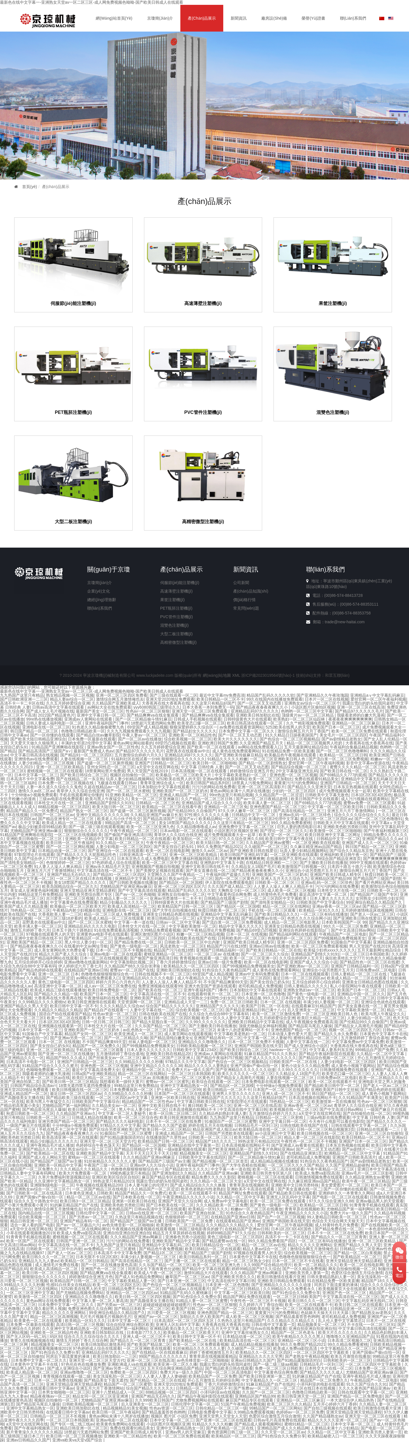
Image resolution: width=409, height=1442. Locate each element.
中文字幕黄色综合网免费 (229, 894)
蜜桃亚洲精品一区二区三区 (167, 954)
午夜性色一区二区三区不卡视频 (309, 1141)
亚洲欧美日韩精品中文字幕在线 (255, 1022)
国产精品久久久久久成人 (321, 1372)
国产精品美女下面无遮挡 (106, 1380)
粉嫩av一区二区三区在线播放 (257, 1209)
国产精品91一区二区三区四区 (86, 755)
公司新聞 (241, 582)
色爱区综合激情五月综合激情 (357, 1272)
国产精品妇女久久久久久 (194, 731)
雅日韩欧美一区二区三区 (209, 1105)
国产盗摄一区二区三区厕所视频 (105, 763)
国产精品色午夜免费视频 (161, 1249)
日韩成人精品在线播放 (92, 1117)
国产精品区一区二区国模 (181, 882)
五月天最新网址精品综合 (306, 747)
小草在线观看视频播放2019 (30, 1233)
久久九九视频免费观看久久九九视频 (138, 731)
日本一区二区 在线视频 (246, 934)
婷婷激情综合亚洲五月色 (252, 771)
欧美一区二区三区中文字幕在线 (170, 862)
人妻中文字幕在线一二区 (152, 1010)
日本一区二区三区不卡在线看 (298, 1261)
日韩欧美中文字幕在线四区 (202, 1157)
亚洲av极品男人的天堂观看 (380, 1201)
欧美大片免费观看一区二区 (83, 1173)
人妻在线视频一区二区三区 (84, 759)
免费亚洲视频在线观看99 (160, 986)
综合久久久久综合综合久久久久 (362, 814)
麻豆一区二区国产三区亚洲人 (168, 1057)
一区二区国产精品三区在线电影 (100, 1189)
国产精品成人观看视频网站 (258, 1424)
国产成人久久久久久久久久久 (270, 1057)
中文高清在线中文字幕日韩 (243, 1109)
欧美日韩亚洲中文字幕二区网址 (333, 834)
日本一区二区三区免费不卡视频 (256, 1041)
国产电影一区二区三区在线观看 (340, 1197)
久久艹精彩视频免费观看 (308, 723)
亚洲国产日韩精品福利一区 (220, 950)
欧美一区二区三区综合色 (136, 1117)
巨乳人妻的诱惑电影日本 (299, 826)
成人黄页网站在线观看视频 (188, 1034)
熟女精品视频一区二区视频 (70, 695)
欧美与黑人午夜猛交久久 (107, 799)
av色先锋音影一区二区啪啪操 (128, 1225)
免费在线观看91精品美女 (317, 779)
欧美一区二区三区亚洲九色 (150, 826)
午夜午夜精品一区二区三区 (134, 830)
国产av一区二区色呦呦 (135, 894)
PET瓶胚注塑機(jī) (73, 412)
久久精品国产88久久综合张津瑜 (132, 966)
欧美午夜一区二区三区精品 (366, 1181)
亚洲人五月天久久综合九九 (284, 878)
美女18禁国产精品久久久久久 (185, 822)
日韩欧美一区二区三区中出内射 (192, 942)
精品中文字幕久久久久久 (240, 926)
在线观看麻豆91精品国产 (313, 1006)
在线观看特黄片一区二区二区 (213, 994)
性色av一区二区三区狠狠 (148, 711)
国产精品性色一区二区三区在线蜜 (369, 962)
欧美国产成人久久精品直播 (24, 906)
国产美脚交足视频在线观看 (159, 870)
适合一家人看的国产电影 (32, 1225)
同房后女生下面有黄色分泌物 (154, 1268)
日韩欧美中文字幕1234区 (195, 1049)
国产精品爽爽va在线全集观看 (153, 715)
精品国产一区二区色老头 (293, 1332)
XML (236, 675)
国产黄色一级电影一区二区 (134, 946)
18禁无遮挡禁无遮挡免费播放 (85, 1085)
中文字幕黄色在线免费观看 (74, 902)
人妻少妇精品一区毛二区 (369, 1018)
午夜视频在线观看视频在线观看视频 (144, 1229)
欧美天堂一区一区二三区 (280, 834)
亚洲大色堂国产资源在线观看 (210, 986)
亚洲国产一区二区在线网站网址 (82, 1229)
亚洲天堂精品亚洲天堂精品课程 (88, 890)
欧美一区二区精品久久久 (381, 1077)
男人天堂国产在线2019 (148, 771)
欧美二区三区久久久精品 (289, 1404)
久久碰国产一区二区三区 (266, 846)
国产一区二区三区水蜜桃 (128, 791)
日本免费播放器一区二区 (132, 1089)
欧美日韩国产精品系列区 (208, 783)
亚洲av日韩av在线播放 (269, 946)
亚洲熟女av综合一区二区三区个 (312, 703)
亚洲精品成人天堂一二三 (186, 1002)
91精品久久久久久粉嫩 (227, 759)
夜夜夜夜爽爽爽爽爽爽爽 (350, 719)
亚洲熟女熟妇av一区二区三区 (309, 990)
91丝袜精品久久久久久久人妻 (110, 1161)
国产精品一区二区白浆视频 (357, 1253)
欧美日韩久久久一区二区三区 (48, 1257)
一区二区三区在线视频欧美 (78, 834)
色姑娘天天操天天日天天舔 (325, 1312)
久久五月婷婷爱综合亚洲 (68, 703)
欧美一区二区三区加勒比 (270, 779)
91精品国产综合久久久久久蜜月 (50, 1065)
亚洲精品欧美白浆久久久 (171, 1328)
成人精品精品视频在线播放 (274, 1161)
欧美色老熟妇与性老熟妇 (203, 1189)
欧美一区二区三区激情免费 (276, 1014)
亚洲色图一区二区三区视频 (293, 775)
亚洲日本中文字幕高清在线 (381, 1169)
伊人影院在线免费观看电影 (229, 882)
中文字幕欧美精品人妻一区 (131, 1280)
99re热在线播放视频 (44, 719)
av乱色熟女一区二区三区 (145, 1030)
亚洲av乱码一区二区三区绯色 (305, 814)
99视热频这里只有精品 (130, 1173)
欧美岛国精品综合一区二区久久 (70, 886)
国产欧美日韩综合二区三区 (84, 775)
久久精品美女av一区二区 (114, 1105)
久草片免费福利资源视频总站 (64, 1177)
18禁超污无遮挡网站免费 (153, 723)
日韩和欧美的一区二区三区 (241, 938)
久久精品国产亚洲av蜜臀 (268, 842)
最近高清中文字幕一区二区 (323, 894)
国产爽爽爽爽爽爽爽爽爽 (242, 858)
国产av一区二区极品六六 (78, 1225)
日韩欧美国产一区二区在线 (293, 1061)
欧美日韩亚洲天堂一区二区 (301, 1396)
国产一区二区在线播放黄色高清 (109, 1264)
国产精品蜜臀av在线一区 (263, 918)
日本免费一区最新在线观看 (92, 739)
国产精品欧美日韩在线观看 (292, 1193)
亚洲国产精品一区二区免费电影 (355, 1396)
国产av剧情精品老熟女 (342, 739)
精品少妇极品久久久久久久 (124, 902)
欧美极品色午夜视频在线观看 (290, 755)
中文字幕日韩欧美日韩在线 (201, 1101)
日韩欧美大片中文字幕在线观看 (341, 822)
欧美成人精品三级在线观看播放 (58, 990)
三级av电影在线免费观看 (61, 799)
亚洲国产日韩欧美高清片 (354, 1157)
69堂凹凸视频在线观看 (175, 743)
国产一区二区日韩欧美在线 (245, 1308)
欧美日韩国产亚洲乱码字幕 (244, 854)
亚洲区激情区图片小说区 (152, 934)
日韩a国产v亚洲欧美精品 (94, 1073)
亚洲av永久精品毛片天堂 (107, 866)
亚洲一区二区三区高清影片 (261, 787)
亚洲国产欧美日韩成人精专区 (336, 874)
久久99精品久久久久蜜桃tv (41, 1002)
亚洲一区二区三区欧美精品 (60, 767)
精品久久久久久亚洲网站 (309, 1245)
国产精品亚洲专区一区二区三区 (66, 818)
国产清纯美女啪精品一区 (22, 862)
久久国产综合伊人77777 (35, 858)
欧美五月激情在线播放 (350, 1356)
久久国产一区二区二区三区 (266, 1392)
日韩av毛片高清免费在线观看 (279, 1420)
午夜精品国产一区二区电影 (343, 934)
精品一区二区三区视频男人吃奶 (315, 743)
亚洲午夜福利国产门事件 (107, 723)
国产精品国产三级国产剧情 (377, 878)
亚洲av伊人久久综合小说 (152, 1165)
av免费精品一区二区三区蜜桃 (110, 1249)
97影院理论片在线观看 (34, 854)
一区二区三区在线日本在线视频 (84, 878)
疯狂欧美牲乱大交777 (344, 958)
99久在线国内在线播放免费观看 (275, 699)
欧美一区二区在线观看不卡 (71, 1018)
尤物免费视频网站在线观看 (199, 1400)
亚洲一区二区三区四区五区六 (179, 886)
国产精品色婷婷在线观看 (40, 970)
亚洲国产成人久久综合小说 (313, 962)
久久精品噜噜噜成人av (196, 826)
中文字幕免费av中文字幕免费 (358, 1041)
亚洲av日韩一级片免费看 (220, 962)
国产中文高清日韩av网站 (353, 930)
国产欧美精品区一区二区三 (88, 938)
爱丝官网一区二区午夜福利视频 (378, 699)
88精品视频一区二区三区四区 (64, 806)
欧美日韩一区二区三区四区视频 (171, 1018)
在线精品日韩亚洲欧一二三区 (271, 862)
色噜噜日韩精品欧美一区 (83, 731)
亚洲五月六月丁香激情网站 (351, 810)
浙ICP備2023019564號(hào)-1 (268, 675)
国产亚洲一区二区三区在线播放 (66, 1053)
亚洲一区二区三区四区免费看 (121, 695)
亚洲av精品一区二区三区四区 (140, 938)
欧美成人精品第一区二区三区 (32, 1372)
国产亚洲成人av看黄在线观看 (297, 1145)
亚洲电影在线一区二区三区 (46, 727)
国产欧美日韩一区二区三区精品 (70, 1081)
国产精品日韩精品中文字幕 (138, 1149)
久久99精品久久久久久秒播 (139, 1061)
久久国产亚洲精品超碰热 (347, 1165)
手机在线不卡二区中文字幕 (63, 1129)
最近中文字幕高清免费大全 (96, 1069)
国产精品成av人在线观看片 (186, 1288)
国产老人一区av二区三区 (372, 914)
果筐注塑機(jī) (333, 303)
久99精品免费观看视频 (160, 930)
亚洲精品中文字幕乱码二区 (165, 1245)
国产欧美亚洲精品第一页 (230, 1149)
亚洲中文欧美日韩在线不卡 (205, 866)
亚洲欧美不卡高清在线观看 (251, 1189)
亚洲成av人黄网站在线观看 (88, 719)
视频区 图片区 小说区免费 (174, 1416)
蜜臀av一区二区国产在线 (132, 970)
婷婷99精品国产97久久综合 (231, 1233)
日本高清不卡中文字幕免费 (30, 779)
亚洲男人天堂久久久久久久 (236, 1093)
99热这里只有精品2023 (258, 1141)
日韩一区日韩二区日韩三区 (106, 1022)
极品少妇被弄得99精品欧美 (42, 826)
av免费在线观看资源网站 (242, 727)
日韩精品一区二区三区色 (158, 803)
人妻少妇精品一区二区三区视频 (46, 763)
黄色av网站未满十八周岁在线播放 (240, 791)
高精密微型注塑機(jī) (203, 521)
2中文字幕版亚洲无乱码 (297, 771)
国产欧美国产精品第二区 (148, 1344)
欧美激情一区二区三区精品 (180, 1225)
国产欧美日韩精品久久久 (276, 914)
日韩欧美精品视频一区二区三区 (204, 1045)
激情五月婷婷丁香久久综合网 (82, 1340)
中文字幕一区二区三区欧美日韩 (336, 806)
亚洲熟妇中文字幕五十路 (222, 862)
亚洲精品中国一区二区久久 (361, 994)
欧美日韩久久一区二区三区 (351, 998)
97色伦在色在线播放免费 (83, 1364)
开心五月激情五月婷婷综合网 (213, 1380)
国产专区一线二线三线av (72, 1424)
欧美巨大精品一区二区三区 (321, 1018)
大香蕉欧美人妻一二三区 (60, 914)
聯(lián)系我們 (353, 18)
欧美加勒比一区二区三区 (194, 838)
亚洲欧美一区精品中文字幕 (89, 838)
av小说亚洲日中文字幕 (275, 1133)
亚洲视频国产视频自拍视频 (155, 866)
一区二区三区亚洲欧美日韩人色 (278, 759)
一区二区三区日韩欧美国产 (297, 1296)
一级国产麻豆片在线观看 (28, 1125)
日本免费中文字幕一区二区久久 (247, 731)
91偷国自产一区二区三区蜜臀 (230, 1121)
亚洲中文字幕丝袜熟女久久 (245, 1332)
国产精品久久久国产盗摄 (164, 1125)
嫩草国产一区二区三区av (187, 1276)
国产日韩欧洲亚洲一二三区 (24, 699)
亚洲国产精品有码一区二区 (217, 1037)
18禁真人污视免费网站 (252, 783)
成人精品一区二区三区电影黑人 (292, 922)
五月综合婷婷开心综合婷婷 (38, 962)
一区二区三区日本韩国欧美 (365, 954)
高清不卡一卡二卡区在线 (22, 703)
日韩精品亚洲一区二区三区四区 (358, 1308)
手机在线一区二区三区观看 (272, 910)
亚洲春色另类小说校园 (185, 1237)
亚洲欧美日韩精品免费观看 (281, 1280)
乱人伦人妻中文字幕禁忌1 (341, 1320)
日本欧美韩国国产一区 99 (344, 922)
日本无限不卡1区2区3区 (97, 1257)
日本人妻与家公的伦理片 (146, 1185)
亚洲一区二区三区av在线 (48, 1077)
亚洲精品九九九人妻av (38, 1261)
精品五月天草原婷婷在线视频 (178, 1233)
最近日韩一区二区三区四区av (326, 818)
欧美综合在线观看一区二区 (215, 1081)
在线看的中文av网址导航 (86, 946)
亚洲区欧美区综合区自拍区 (115, 1177)
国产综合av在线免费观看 (265, 1328)
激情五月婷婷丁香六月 (30, 930)
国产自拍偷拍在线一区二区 (367, 1113)
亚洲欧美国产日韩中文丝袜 (334, 1089)
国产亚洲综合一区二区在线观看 (115, 850)
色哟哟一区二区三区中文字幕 (307, 711)
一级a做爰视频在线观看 (185, 1149)
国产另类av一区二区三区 (91, 1217)
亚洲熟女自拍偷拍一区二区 (181, 894)
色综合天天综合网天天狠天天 (338, 1221)
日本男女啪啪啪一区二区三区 (64, 1392)
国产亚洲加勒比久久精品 (174, 1173)
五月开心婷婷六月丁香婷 (335, 1404)
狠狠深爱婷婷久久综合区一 (193, 727)
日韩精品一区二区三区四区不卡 (203, 1388)
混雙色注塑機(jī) (332, 412)
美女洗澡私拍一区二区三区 (381, 1276)
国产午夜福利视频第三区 (385, 830)
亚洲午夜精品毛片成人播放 (24, 902)
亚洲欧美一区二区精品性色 (192, 735)
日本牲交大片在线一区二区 (58, 803)
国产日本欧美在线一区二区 (136, 1197)
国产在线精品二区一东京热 (80, 779)
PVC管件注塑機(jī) (203, 412)
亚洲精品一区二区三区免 (226, 806)
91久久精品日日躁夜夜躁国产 (291, 735)
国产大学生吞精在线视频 (243, 1165)
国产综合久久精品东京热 (351, 850)
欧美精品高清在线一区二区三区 (266, 1129)
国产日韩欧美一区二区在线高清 (34, 1193)
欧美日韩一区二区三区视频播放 (74, 1436)
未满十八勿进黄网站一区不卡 (243, 1030)
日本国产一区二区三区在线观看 (280, 1089)
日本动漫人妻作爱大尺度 (290, 1034)
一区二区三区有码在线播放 (324, 914)
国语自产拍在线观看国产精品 (65, 1014)
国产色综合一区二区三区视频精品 (289, 739)
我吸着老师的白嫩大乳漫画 (361, 715)
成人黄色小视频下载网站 (353, 1065)
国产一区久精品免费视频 (304, 1268)
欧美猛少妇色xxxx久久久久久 (329, 950)
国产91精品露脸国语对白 (122, 1137)
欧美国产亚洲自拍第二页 (202, 1213)
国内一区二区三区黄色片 (236, 878)
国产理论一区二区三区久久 (284, 830)
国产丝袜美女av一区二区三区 (114, 1057)
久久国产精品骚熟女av (323, 1416)
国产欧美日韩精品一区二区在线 (273, 950)
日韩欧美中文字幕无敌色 (327, 795)
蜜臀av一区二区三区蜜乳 (168, 1081)
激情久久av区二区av (36, 791)
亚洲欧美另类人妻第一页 (307, 1272)
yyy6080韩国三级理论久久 (156, 707)
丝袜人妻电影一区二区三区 (152, 1041)
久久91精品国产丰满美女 (360, 1097)
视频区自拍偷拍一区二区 (132, 775)
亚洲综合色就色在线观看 (383, 1002)
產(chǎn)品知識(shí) (250, 591)
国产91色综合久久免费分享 (296, 1292)
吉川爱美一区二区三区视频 (70, 898)
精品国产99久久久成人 (66, 1057)
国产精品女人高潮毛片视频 (358, 1026)
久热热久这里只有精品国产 (241, 1320)
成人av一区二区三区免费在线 (110, 986)
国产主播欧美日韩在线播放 (323, 862)
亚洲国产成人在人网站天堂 (42, 1157)
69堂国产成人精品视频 (147, 727)
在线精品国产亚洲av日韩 (86, 970)
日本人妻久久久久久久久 (332, 898)
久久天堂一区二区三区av (283, 1432)
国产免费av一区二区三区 (255, 1388)
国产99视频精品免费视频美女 (340, 938)
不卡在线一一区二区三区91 (371, 1324)
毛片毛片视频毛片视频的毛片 (106, 1316)
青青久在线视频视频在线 (32, 1340)
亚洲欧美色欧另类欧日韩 (345, 826)
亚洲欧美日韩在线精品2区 (169, 1053)
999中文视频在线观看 (368, 862)
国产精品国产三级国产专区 (374, 894)
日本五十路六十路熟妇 (72, 930)
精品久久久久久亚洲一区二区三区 (337, 1420)
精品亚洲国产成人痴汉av (215, 1129)
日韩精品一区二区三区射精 (279, 1117)
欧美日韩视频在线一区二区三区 (80, 1089)
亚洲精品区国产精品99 (330, 878)
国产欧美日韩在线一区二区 (344, 771)
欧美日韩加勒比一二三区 (115, 1356)
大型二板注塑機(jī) (73, 521)
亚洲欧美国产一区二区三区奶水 (180, 791)
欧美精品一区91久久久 (319, 910)
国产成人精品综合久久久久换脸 (198, 1185)
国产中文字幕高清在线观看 (142, 890)
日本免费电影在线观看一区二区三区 (273, 1081)
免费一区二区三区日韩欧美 (234, 1002)
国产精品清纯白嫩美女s (170, 1037)
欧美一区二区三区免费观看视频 (319, 946)
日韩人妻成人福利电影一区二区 (54, 723)
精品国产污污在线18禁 (227, 946)
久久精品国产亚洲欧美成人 (115, 703)
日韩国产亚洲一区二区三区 (80, 1241)
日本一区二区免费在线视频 (58, 1380)
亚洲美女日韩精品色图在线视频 (170, 914)
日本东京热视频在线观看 (355, 787)
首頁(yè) (29, 186)
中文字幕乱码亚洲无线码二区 (367, 1300)
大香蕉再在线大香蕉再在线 (165, 703)
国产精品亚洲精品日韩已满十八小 (255, 1010)
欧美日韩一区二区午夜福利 (70, 842)
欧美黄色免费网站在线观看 (120, 1424)
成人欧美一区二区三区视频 (291, 890)
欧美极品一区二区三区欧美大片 (184, 775)
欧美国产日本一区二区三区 (336, 727)
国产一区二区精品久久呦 (126, 1037)
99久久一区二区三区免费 (346, 926)
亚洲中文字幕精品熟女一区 (184, 1085)
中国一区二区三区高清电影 (228, 1372)
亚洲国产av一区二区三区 (156, 1316)
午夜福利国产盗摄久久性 (228, 874)
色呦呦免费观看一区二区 (48, 1069)
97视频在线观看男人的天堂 (50, 934)
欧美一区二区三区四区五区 (116, 1284)
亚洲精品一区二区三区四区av (132, 1292)
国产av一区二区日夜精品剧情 (262, 799)
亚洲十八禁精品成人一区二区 (117, 1392)
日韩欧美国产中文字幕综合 (320, 902)
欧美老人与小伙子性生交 (119, 818)
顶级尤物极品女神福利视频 (262, 1026)
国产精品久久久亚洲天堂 (309, 787)
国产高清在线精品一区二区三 (299, 810)
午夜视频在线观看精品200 (99, 1185)
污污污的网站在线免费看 (213, 787)
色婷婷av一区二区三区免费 (300, 1412)
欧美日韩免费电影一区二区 (111, 990)
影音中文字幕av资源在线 (368, 763)
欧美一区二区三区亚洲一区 (253, 958)
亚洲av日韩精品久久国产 (253, 1360)
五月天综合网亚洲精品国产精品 (175, 1368)
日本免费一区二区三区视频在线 (66, 783)
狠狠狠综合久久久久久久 (183, 759)
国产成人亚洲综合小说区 (306, 1045)
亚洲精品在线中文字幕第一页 (193, 1145)
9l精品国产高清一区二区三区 (131, 822)
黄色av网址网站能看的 (133, 743)
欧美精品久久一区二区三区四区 (192, 966)
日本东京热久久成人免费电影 (143, 858)
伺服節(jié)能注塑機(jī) (73, 303)
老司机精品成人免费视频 (260, 986)
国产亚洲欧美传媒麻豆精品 (238, 755)
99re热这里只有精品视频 (231, 795)
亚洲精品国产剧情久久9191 (109, 803)
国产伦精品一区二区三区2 (192, 1030)
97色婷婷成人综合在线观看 (116, 862)
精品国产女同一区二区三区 (88, 1034)
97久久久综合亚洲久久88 (241, 838)
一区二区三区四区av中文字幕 (122, 1097)
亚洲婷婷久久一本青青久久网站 (346, 1193)
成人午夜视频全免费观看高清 (311, 1022)
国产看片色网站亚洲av (375, 882)
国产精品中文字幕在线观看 (205, 1268)
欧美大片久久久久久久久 (235, 739)
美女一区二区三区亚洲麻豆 (155, 799)
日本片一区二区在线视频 (327, 699)
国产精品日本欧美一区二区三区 (142, 1308)
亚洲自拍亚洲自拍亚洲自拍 (127, 1233)
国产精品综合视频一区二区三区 (299, 767)
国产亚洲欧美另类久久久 (233, 1276)
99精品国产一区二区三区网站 (275, 1408)
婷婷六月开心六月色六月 (117, 982)
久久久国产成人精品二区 (229, 886)
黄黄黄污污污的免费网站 (296, 783)
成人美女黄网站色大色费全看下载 (64, 950)
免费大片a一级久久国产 (193, 1069)
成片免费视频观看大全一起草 (345, 791)
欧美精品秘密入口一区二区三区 (335, 1436)
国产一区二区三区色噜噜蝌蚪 (342, 751)
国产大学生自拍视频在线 (174, 910)
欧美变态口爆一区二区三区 (201, 723)
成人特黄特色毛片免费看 (275, 894)
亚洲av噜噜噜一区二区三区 (84, 1372)
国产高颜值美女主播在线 (22, 1097)
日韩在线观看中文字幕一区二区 (359, 1125)
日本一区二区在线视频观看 (104, 958)
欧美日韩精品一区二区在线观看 (142, 838)
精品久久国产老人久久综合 (63, 954)
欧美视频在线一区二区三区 (293, 1109)
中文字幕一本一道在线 (134, 922)
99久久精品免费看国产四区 (272, 1241)
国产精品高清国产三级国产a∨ (45, 751)
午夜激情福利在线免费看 (106, 998)
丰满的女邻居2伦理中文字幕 (86, 743)
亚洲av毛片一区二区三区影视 (367, 1173)
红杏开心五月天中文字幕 (217, 1328)
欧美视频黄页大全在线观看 (342, 1288)
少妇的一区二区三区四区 (294, 791)
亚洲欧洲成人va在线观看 (129, 1364)
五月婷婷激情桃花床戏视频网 (367, 910)
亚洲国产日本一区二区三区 (363, 1141)
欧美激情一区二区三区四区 (38, 1296)
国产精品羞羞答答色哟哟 (297, 1316)
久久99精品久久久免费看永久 (289, 1288)
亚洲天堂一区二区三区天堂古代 (107, 1141)
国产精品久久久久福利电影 (119, 1121)
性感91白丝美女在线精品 (68, 1284)
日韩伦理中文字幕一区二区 (100, 1213)
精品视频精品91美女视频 (125, 1408)
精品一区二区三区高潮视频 (54, 1316)
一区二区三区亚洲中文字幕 (30, 1292)
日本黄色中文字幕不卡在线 (383, 1034)
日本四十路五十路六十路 (349, 866)
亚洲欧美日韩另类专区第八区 (266, 1173)
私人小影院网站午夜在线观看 (356, 986)
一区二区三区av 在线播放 (216, 954)
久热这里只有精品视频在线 (139, 1217)
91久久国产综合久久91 (366, 1384)
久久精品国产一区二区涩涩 (279, 795)
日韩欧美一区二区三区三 (277, 882)
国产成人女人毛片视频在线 (50, 711)
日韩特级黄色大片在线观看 (247, 719)
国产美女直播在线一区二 (207, 870)
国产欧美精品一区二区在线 (50, 1153)
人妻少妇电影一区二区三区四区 (123, 846)
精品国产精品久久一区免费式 (32, 810)
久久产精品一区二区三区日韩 (207, 799)
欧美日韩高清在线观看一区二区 (255, 723)
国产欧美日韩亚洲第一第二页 (264, 1376)
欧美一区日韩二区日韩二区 (173, 1113)
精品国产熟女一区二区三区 (84, 810)
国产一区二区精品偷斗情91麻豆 (143, 719)
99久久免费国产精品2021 (219, 846)
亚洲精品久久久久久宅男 (261, 1356)
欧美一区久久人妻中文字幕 (225, 1018)
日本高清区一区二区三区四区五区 (184, 1320)
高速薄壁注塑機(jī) (203, 303)
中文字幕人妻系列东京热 (331, 1049)
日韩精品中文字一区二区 (254, 814)
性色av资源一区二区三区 (115, 1014)
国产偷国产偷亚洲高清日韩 (128, 834)
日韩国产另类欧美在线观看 (229, 1133)
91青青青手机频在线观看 (371, 1205)
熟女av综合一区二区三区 (191, 878)
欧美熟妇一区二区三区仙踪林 (299, 719)
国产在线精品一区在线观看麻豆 (159, 1352)
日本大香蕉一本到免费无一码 (208, 707)
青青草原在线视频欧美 (249, 1185)
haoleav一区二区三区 (288, 1049)
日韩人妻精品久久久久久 (306, 986)
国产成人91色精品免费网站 (139, 1276)
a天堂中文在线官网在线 (158, 767)
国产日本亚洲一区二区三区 (181, 1280)
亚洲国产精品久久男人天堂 (24, 1006)
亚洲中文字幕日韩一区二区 (100, 715)
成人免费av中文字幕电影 (226, 1201)
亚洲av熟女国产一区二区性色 (113, 747)
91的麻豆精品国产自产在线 (74, 1205)
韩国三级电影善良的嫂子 (201, 1229)
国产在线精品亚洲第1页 (301, 1153)
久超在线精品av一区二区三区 (110, 787)
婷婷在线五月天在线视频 (210, 1125)
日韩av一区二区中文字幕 (178, 922)
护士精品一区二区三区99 (179, 1089)
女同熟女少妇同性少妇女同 (379, 898)
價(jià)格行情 (244, 599)
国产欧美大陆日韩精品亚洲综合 (38, 739)
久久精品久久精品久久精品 (58, 1010)
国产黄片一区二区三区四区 (247, 978)
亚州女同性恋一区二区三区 (111, 767)
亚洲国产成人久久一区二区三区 (369, 842)
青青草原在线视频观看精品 (213, 1356)
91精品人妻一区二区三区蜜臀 (202, 1300)
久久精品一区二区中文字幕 (380, 1053)
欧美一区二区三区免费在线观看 (359, 731)
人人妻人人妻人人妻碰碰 (164, 1376)
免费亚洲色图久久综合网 (90, 1308)
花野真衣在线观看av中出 (188, 751)
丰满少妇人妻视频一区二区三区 (331, 1002)
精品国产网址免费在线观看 (242, 1193)
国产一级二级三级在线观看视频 (96, 826)
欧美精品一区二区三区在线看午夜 (172, 806)
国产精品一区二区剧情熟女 (262, 763)
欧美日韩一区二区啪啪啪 (214, 763)
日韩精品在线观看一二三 (226, 898)
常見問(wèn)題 (246, 608)
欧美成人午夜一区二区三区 (157, 1272)
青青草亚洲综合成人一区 (162, 783)
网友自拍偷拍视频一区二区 (352, 1268)
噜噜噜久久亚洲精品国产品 (350, 1336)
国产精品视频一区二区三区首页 (220, 1161)
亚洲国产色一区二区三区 (103, 1268)
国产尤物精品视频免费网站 (80, 1292)
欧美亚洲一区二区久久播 (175, 1364)
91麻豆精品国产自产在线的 (270, 1384)
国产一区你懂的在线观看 (52, 735)
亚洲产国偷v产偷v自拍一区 (24, 1037)
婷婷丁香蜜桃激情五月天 (211, 1352)
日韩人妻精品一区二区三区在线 (359, 974)
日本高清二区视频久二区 (349, 1340)
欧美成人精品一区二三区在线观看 (72, 822)
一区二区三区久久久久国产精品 (295, 1165)
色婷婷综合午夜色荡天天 (98, 1145)
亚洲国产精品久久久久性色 (42, 1149)
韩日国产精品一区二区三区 (34, 731)
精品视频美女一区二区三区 (203, 1153)
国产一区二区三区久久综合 (265, 954)
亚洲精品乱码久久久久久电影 (90, 926)
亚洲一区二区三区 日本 (58, 974)
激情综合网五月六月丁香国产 (303, 731)
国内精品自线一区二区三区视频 (46, 1213)
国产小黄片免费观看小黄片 (24, 1205)
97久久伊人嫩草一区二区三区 (244, 810)
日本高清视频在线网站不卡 (312, 1097)
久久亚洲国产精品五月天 (261, 743)
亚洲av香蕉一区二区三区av (336, 906)
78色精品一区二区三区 (30, 910)
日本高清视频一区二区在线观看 (199, 771)
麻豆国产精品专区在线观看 (165, 1177)
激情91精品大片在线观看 (206, 1272)
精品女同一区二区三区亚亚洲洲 (100, 1396)
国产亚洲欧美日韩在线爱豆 (253, 850)
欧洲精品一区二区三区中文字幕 (352, 1153)
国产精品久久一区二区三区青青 (339, 1237)
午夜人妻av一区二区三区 (144, 735)
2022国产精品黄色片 (56, 715)
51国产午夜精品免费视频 (243, 1404)
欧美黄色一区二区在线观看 (38, 1320)
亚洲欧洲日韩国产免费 (217, 743)
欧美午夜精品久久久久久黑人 (298, 1336)
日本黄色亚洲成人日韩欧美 (89, 1193)
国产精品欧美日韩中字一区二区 (332, 1085)
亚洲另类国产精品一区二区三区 (66, 1121)
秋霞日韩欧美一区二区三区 (222, 910)
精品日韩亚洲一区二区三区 (34, 1221)
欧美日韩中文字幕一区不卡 (74, 1006)
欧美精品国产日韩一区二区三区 (186, 906)
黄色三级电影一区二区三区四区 (66, 982)
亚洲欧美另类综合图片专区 (88, 894)
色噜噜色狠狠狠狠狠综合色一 (107, 974)
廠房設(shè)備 (274, 18)
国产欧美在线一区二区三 (159, 990)
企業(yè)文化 (98, 591)
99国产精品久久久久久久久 (163, 1356)
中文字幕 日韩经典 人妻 (202, 767)
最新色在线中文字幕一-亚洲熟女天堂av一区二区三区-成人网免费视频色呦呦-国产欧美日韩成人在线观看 (91, 2)
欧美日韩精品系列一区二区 (203, 1257)
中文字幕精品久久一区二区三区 (348, 1348)
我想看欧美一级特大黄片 (121, 1081)
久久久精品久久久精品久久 (84, 1169)
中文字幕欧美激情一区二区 (192, 926)
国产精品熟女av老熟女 (372, 1312)
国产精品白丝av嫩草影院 (98, 735)
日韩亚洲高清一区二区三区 (143, 854)
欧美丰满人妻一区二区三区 (267, 803)
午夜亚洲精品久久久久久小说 (188, 1197)
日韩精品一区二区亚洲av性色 (366, 1249)
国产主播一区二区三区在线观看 (192, 1261)
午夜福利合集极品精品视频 (353, 747)
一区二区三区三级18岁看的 (58, 918)
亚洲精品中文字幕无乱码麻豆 (367, 779)
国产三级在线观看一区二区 (173, 695)
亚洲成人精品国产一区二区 (183, 795)
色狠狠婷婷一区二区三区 (68, 862)
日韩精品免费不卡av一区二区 (134, 1288)
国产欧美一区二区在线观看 (211, 747)
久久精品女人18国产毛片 (253, 866)
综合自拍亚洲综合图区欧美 (130, 1324)
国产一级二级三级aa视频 (275, 1364)
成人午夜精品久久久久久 (199, 978)
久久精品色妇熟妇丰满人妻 (223, 1113)
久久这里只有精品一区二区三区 (241, 822)
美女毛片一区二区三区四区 (343, 735)
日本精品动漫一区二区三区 (62, 850)
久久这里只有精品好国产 (213, 703)
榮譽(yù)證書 (313, 18)
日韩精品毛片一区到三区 (256, 1125)
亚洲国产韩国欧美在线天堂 (258, 1045)
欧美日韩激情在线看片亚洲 (281, 1276)
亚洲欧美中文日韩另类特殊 (295, 1185)
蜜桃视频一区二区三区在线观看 (55, 771)
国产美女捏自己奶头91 (174, 846)
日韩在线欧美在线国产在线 (192, 938)
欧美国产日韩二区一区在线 (265, 1006)
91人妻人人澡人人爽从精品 (58, 866)
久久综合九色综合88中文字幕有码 (219, 1014)
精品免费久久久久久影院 (213, 1177)
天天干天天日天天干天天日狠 (152, 1153)
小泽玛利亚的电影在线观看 (320, 1384)
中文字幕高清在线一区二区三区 (350, 1296)
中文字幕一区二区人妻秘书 (267, 1037)
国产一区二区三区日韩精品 (236, 1288)
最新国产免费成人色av (94, 751)
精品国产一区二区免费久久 (96, 1045)
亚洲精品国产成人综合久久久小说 (211, 803)
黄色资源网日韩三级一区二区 (233, 1432)
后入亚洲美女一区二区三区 (311, 1010)
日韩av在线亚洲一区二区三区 (152, 1213)
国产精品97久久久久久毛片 (359, 711)
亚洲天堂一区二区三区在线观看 (373, 1416)
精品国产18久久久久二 (215, 1141)
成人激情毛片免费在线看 (57, 1264)
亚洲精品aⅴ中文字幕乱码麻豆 (377, 695)
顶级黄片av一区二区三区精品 (308, 715)
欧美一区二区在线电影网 (167, 850)
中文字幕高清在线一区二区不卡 (105, 870)
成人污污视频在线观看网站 (365, 799)
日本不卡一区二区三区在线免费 (174, 1121)
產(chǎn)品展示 (202, 18)
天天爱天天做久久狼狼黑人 (34, 743)
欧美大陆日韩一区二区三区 (116, 806)
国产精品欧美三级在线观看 (70, 1097)
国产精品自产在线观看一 (106, 1010)
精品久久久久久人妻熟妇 (206, 1065)
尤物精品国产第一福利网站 (66, 1105)
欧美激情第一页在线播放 (333, 1101)
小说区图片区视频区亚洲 (236, 830)
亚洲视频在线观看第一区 (60, 1026)
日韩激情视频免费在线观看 (344, 1069)
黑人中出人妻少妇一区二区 (88, 942)
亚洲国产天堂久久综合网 (180, 1201)
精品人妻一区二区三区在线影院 (312, 1137)
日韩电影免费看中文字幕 (209, 1412)
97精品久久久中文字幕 (185, 1061)
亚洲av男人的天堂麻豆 (185, 1432)
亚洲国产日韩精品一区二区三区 (162, 763)
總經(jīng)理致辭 (101, 599)
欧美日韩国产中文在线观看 (315, 799)
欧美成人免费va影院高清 (317, 1173)
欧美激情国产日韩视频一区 (301, 866)
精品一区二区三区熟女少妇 (246, 1261)
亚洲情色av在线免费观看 (36, 759)
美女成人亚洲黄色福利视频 (34, 890)
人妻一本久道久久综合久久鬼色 (54, 787)
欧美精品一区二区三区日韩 (343, 755)
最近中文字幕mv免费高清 (222, 695)
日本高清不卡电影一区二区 (30, 1061)
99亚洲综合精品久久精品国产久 (374, 902)
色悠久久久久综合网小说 (309, 918)
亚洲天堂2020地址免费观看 (170, 699)
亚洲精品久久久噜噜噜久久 (202, 1041)
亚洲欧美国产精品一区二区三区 (34, 942)
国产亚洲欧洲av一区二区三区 (303, 966)
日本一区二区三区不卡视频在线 (123, 950)
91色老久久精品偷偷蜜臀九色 (98, 727)
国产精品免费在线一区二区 (138, 942)
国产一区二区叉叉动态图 (259, 703)
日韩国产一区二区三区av (52, 814)
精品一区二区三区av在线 (88, 1197)
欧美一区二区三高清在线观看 (278, 1169)
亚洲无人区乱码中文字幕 (288, 1197)
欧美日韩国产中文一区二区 (92, 1109)
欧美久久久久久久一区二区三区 (245, 1073)
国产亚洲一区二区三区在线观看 (223, 1420)
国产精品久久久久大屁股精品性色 (87, 854)
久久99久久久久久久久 (205, 1022)
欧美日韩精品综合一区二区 (171, 918)
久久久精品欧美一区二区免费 (222, 1205)
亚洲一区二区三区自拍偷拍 (378, 1133)
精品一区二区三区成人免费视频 (112, 914)
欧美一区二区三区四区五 (119, 1018)
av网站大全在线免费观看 (109, 707)
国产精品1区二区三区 (162, 1253)
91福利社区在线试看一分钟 (135, 759)
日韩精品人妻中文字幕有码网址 (28, 1173)
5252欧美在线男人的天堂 (288, 727)
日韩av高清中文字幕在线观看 (58, 707)
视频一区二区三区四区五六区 (354, 1030)
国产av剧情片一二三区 (362, 1149)
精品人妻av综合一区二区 (72, 699)
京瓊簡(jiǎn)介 (160, 18)
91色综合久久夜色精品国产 (226, 970)
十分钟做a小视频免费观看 (34, 795)
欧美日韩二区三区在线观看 (358, 1304)
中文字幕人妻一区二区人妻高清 (100, 1300)
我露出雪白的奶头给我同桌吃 (368, 703)
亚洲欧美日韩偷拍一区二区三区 (34, 838)
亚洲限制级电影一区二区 (52, 1185)
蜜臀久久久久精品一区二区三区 (357, 767)
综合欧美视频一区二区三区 (188, 739)
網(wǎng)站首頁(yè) (114, 18)
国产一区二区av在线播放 (140, 739)
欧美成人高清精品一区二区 (131, 906)
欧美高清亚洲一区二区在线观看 (70, 1137)
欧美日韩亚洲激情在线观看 (91, 1002)
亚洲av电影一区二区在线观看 (116, 954)
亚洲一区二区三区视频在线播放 (299, 1308)
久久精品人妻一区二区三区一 (122, 898)
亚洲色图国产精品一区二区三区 (277, 806)
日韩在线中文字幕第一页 (273, 1324)
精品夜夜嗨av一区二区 (50, 1396)
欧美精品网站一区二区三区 (222, 818)
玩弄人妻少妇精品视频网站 (130, 779)
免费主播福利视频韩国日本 (194, 858)
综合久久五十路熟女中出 (36, 1201)
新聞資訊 (239, 18)
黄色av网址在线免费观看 (48, 1300)
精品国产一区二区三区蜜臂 (127, 1384)
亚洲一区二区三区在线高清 (361, 707)
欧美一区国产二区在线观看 (30, 1241)
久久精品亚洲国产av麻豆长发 (156, 814)
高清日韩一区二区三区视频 (80, 1324)
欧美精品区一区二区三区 (233, 1436)
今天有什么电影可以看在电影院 (336, 1121)
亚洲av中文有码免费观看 (257, 974)
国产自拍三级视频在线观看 (327, 1408)
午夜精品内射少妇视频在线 (76, 910)
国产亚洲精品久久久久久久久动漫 (245, 1069)
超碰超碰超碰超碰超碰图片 (167, 1304)
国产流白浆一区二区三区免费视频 (338, 759)
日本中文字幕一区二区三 (36, 775)
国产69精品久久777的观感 (343, 775)
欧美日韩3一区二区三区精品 (85, 1201)
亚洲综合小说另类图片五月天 (311, 870)
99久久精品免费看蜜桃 (291, 822)
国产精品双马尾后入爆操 (310, 1026)
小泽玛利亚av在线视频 (220, 1392)
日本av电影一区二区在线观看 (186, 830)
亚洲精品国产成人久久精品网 (283, 1428)
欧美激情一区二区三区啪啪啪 (335, 830)
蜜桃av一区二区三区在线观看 (94, 1157)
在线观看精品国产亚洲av (238, 1221)
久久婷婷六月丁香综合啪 (261, 1304)
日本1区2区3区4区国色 (371, 795)
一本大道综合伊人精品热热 (350, 1400)
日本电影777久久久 (144, 1332)
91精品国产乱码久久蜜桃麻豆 (186, 1292)
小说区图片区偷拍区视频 (313, 707)
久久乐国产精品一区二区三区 (160, 1026)
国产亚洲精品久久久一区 (22, 1057)
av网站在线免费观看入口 (260, 747)
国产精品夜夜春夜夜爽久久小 (262, 707)
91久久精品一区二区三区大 (120, 842)
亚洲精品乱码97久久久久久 (255, 711)
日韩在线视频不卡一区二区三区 (162, 974)
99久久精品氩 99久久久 (258, 998)
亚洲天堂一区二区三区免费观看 (200, 711)
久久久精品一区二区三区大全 (216, 1181)
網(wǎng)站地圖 (217, 675)
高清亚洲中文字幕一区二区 (58, 986)
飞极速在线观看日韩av (117, 783)
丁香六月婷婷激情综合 (176, 962)
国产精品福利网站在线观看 (293, 934)
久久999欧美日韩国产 (154, 1400)
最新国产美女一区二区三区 (100, 711)
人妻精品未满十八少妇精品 (334, 1428)
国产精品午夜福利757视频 (219, 1057)
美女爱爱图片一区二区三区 (345, 1185)
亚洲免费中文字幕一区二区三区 (246, 826)
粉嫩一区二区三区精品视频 (200, 934)
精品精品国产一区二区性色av (148, 1101)
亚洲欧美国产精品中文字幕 (100, 1153)
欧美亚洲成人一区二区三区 (138, 1034)
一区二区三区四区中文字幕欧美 (279, 898)
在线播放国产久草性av (286, 858)
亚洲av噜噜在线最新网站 (225, 779)
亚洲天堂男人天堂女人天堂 (223, 1416)
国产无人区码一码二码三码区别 (34, 1336)
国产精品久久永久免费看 (335, 1034)
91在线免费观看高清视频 (116, 930)
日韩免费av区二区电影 (376, 970)
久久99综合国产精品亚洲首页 (334, 858)
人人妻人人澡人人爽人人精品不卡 (283, 886)
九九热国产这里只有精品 (22, 695)
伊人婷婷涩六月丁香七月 (80, 966)
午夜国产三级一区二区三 (106, 1165)
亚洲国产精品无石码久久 (69, 874)
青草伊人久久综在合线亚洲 (80, 791)
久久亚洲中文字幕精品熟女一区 (62, 1181)
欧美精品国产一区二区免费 (212, 1376)
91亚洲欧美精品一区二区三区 (131, 795)
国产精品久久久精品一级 (56, 994)
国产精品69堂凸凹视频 (256, 930)
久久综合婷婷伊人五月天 (301, 958)
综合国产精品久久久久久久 (169, 1006)
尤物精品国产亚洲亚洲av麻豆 (36, 830)
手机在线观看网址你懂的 (81, 795)
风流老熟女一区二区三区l (182, 946)
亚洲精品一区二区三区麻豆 (355, 723)
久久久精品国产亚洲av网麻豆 (149, 1157)
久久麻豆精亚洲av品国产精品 (316, 846)
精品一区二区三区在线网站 (286, 906)
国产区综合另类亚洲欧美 (111, 1129)
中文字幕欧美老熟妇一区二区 (241, 775)
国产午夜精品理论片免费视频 (208, 930)
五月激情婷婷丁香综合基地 (365, 1037)
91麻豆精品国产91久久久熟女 (270, 1053)
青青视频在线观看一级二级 (203, 958)
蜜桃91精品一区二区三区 (316, 1037)
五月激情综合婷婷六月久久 (138, 755)
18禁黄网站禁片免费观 (105, 771)
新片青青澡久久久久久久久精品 (34, 1432)
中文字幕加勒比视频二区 (132, 962)
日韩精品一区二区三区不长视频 (58, 1416)
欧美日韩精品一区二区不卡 (220, 699)
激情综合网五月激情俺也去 (120, 699)
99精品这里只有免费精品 (40, 894)
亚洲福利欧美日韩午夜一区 (344, 854)
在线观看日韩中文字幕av (52, 1388)
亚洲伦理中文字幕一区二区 (30, 878)
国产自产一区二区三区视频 (281, 1217)
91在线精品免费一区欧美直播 (288, 751)
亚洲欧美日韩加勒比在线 (257, 715)
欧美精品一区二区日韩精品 (84, 1261)
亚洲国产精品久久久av (382, 838)
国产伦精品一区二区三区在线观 (157, 1380)
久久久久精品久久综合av (122, 1006)
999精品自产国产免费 (374, 1049)
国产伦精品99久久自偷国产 (192, 810)
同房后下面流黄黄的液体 (336, 1284)
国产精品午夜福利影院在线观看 (326, 1053)
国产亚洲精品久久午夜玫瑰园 (322, 695)
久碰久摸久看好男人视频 (44, 1308)
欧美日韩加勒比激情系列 (103, 1344)
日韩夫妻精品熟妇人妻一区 (331, 1276)
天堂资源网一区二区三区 (139, 1002)
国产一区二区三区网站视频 (70, 846)
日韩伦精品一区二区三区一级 (221, 1408)
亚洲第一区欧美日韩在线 (173, 1097)
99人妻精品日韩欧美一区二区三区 (337, 1217)
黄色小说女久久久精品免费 (305, 1065)
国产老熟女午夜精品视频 (307, 1356)
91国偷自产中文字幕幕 (351, 942)
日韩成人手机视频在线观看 (197, 719)
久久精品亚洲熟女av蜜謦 (367, 1177)
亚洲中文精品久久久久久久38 (102, 814)
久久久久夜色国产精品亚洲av (365, 1388)
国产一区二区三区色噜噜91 (378, 818)
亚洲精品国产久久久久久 (217, 1006)
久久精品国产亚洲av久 (76, 1113)
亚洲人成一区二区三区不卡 (286, 1093)
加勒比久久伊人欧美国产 (202, 1316)
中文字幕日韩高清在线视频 (34, 755)
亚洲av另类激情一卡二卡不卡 (176, 898)
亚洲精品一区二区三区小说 (301, 1340)
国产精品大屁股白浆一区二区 (157, 1022)
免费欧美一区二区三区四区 (134, 1372)
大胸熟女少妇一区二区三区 (241, 890)
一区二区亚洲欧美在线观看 (316, 842)
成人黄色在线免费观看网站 (236, 751)
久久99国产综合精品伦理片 (267, 1264)
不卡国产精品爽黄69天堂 (225, 982)
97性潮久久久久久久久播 (206, 814)
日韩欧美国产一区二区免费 (189, 1221)
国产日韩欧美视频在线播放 (133, 882)
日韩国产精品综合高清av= (33, 1085)
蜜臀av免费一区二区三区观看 (369, 803)
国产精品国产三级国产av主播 (56, 1161)
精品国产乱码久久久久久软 (270, 695)
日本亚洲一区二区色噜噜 (263, 994)
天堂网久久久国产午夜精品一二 (175, 874)
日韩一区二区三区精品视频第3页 (325, 1129)
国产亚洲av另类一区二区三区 (76, 1037)
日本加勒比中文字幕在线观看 (163, 787)
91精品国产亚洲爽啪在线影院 (58, 747)
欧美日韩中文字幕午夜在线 (289, 838)
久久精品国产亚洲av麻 (218, 1173)
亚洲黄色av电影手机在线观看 (102, 934)
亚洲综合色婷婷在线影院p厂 (304, 930)
